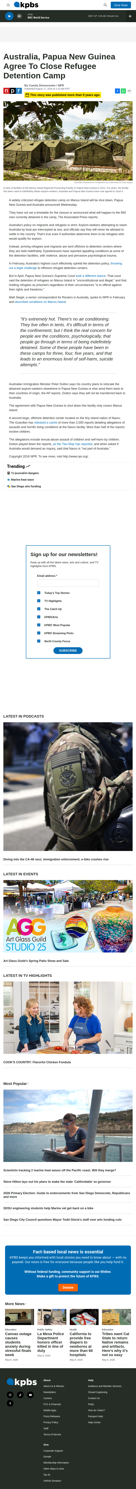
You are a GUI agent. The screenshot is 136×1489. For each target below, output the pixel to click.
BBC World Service (38, 18)
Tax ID (46, 1474)
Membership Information (56, 1462)
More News (16, 1304)
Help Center (94, 1422)
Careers (47, 1398)
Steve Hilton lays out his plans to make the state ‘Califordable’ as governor (57, 1181)
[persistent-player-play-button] (9, 17)
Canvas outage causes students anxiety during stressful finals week (18, 1344)
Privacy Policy (50, 1422)
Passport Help (95, 1416)
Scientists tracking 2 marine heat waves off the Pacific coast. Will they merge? (59, 1170)
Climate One (112, 16)
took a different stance (91, 276)
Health (73, 1329)
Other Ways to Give (53, 1468)
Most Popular (16, 1084)
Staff (45, 1428)
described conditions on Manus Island (40, 302)
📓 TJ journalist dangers (23, 473)
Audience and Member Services (105, 1386)
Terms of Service (52, 1434)
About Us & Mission (53, 1386)
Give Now (121, 5)
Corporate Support (53, 1450)
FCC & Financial (52, 1404)
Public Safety (44, 1329)
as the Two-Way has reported (72, 444)
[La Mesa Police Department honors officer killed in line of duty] (51, 1317)
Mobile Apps (49, 1410)
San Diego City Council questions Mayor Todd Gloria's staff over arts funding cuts (62, 1219)
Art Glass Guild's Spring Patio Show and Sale (36, 961)
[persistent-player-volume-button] (19, 17)
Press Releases (51, 1416)
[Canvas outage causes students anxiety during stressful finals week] (19, 1317)
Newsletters (49, 1392)
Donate (68, 1287)
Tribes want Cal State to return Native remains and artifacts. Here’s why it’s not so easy (115, 1344)
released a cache (45, 422)
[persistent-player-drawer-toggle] (131, 16)
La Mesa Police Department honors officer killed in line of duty (50, 1342)
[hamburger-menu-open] (8, 5)
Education (11, 1329)
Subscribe (68, 650)
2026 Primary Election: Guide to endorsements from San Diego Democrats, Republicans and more (66, 1195)
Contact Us (94, 1398)
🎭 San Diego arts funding (24, 486)
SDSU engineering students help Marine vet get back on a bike (48, 1208)
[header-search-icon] (105, 5)
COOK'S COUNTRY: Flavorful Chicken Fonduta (37, 1062)
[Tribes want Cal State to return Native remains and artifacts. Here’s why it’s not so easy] (116, 1317)
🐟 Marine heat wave (20, 479)
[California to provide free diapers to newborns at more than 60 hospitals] (84, 1317)
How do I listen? (96, 1410)
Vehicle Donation (52, 1480)
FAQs (91, 1404)
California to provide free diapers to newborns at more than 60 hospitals (81, 1344)
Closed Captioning (97, 1392)
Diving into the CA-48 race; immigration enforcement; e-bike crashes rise (56, 859)
